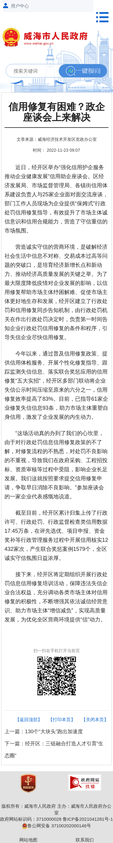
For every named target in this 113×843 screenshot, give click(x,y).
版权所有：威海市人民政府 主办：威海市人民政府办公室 (56, 809)
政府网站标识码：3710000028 (30, 819)
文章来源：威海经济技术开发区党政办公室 (57, 139)
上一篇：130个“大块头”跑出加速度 (44, 731)
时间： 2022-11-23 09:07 (56, 150)
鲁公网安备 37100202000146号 (56, 825)
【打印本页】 (61, 719)
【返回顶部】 (28, 719)
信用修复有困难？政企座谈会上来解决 (56, 112)
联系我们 (85, 839)
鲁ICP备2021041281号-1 (88, 819)
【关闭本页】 (94, 719)
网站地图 (28, 839)
